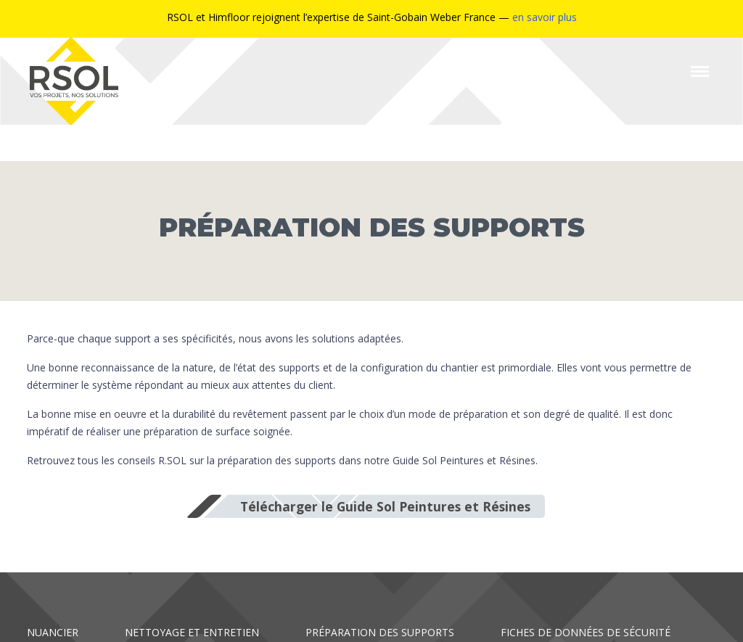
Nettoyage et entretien (192, 632)
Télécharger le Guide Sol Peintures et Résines (385, 506)
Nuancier (52, 632)
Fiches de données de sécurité (585, 632)
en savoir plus (544, 17)
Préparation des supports (379, 632)
